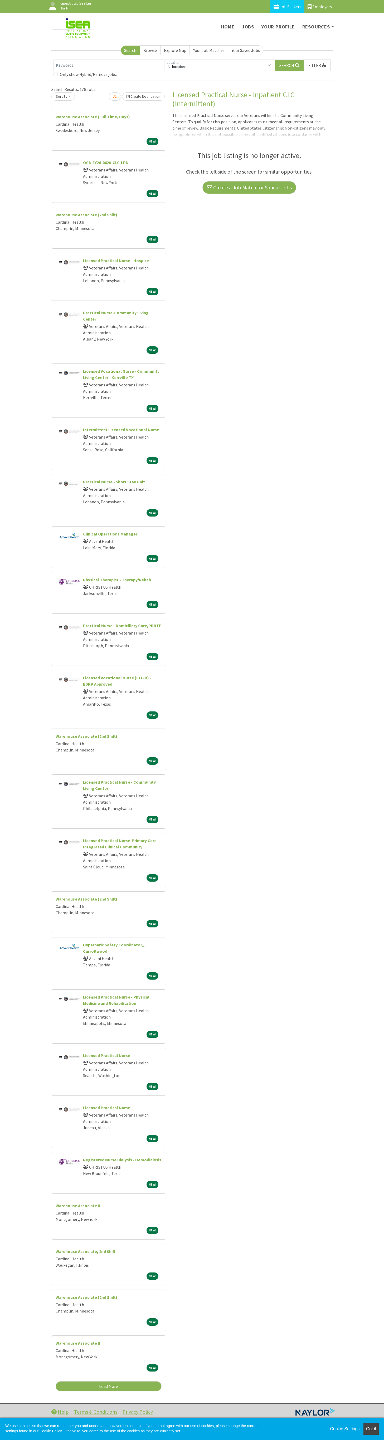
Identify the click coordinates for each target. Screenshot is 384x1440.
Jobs (248, 27)
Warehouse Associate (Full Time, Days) (93, 116)
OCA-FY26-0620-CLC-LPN (106, 162)
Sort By (61, 96)
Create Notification (143, 96)
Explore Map (175, 50)
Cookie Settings (344, 1429)
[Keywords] (109, 65)
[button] (317, 65)
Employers (320, 6)
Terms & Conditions (95, 1411)
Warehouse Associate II (78, 1205)
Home (228, 27)
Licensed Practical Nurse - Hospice (116, 260)
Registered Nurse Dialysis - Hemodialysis (122, 1159)
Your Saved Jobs (246, 50)
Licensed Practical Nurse (106, 1055)
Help (60, 1411)
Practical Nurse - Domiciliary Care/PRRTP (122, 625)
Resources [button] (316, 27)
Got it (371, 1429)
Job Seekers (287, 6)
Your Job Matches (209, 50)
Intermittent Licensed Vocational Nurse (121, 429)
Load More (108, 1386)
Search (130, 50)
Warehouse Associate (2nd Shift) (86, 214)
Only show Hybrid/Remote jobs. (88, 74)
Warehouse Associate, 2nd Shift (85, 1251)
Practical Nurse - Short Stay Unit (114, 481)
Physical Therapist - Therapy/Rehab (117, 579)
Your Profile (278, 27)
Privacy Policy (138, 1411)
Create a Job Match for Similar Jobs (249, 187)
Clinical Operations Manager (110, 534)
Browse (150, 50)
